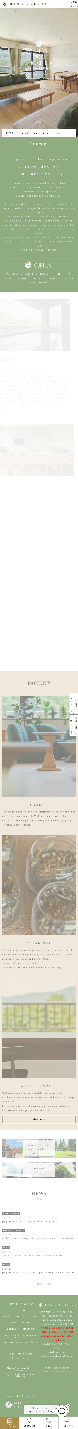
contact (12, 1328)
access (26, 1322)
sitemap (28, 1328)
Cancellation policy (21, 1353)
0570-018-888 (55, 1343)
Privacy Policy (20, 1358)
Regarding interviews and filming (20, 1375)
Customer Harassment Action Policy (20, 1342)
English (74, 6)
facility (20, 1316)
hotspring (26, 1303)
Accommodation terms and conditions (20, 1336)
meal (6, 1316)
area (13, 1322)
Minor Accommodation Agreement (20, 1368)
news (34, 1316)
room (23, 1310)
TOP (11, 1303)
